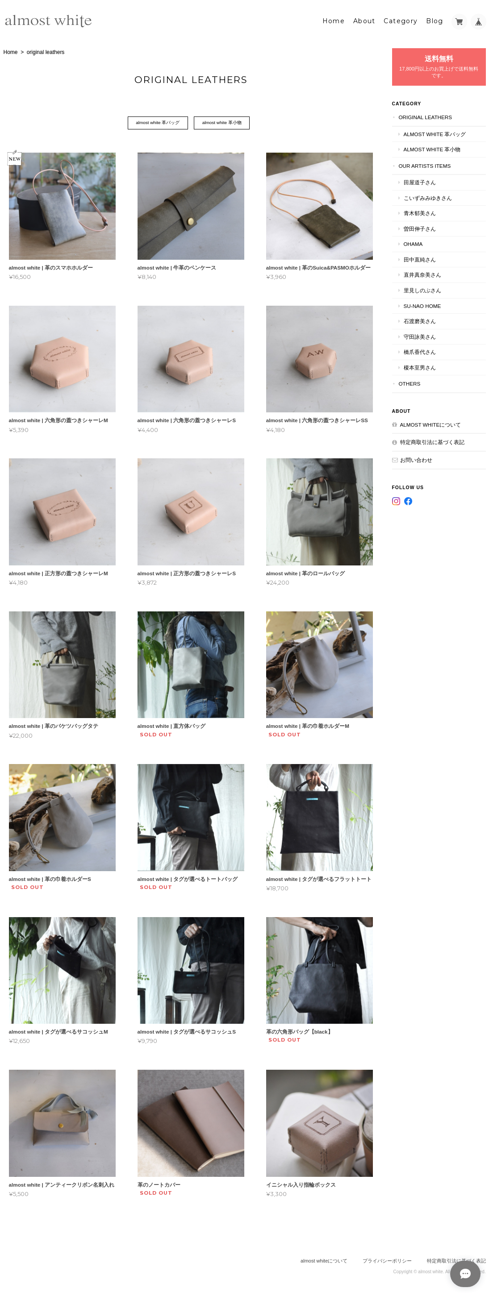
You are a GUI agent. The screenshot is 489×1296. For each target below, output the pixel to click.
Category (401, 21)
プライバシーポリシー (387, 1260)
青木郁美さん (420, 213)
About (364, 21)
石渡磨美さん (420, 321)
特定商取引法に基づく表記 (432, 442)
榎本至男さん (420, 367)
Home (333, 21)
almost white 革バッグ (158, 122)
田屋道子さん (420, 182)
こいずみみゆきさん (428, 197)
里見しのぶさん (422, 290)
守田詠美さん (420, 336)
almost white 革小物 (222, 122)
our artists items (425, 165)
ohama (413, 244)
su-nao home (422, 305)
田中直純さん (420, 259)
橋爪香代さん (420, 352)
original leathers (425, 117)
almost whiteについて (430, 424)
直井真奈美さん (422, 275)
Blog (434, 21)
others (410, 383)
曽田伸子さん (420, 228)
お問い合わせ (416, 459)
